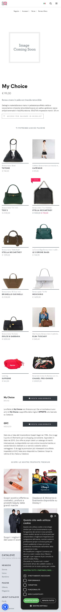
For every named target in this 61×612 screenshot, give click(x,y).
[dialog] (39, 561)
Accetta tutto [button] (31, 600)
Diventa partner (8, 608)
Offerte (5, 587)
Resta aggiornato (40, 398)
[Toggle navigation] (56, 3)
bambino (5, 576)
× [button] (55, 516)
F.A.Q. (4, 601)
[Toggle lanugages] (44, 3)
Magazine (5, 591)
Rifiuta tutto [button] (48, 600)
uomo (4, 573)
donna (4, 569)
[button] (5, 607)
